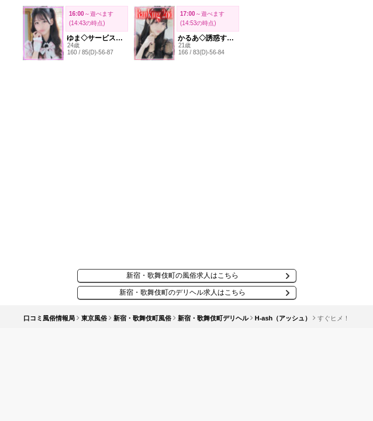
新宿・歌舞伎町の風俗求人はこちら (182, 275)
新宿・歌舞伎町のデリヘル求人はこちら (182, 292)
